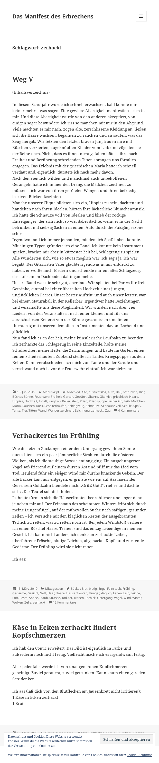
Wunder (53, 410)
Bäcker (75, 588)
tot (70, 598)
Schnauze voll (111, 406)
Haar (51, 593)
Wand (42, 410)
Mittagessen (54, 588)
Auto (111, 392)
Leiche (135, 593)
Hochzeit (31, 401)
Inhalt (43, 401)
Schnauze (93, 406)
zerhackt (97, 410)
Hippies (17, 401)
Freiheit (56, 396)
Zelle (27, 602)
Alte (84, 392)
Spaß (137, 406)
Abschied (73, 392)
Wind (127, 598)
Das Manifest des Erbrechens (52, 16)
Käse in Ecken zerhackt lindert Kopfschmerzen (64, 631)
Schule (127, 406)
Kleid (74, 401)
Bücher (17, 396)
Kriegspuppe (98, 401)
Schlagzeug (76, 406)
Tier (24, 410)
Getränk (80, 396)
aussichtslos (97, 392)
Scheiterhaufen (55, 406)
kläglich (106, 593)
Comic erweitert (49, 648)
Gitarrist (105, 396)
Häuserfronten (76, 593)
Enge (102, 588)
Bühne (28, 396)
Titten (33, 410)
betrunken (130, 392)
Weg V (22, 79)
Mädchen (138, 401)
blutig (93, 588)
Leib (127, 401)
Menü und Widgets (141, 21)
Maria (16, 406)
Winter (136, 598)
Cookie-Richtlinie (139, 755)
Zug (107, 410)
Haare (133, 396)
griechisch (120, 396)
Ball (118, 392)
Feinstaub (114, 588)
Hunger (94, 593)
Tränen (79, 598)
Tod (64, 598)
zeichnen (66, 410)
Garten (68, 396)
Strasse (54, 598)
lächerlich (115, 401)
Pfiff (15, 598)
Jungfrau (55, 401)
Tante (16, 410)
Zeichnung (82, 410)
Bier (141, 392)
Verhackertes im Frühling (55, 435)
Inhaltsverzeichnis (31, 92)
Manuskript (51, 392)
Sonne (33, 598)
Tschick (90, 598)
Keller (66, 401)
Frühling (128, 588)
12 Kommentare (64, 602)
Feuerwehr (41, 396)
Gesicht (32, 593)
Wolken (17, 602)
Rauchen (28, 406)
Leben (117, 593)
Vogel (118, 598)
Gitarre (93, 396)
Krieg (83, 401)
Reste (23, 598)
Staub (44, 598)
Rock (39, 406)
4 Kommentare (128, 410)
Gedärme (19, 593)
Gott (43, 593)
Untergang (105, 598)
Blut (84, 588)
